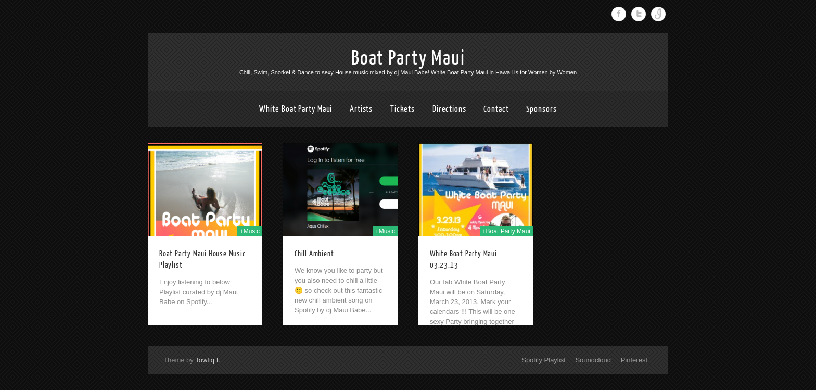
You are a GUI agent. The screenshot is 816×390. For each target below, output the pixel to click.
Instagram (658, 14)
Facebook (618, 14)
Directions (449, 109)
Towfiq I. (207, 360)
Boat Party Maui (408, 58)
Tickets (402, 109)
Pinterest (634, 360)
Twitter (638, 14)
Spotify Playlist (543, 360)
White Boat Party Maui (295, 109)
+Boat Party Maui (506, 231)
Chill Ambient (314, 253)
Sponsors (541, 109)
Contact (495, 109)
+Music (250, 231)
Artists (361, 109)
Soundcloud (593, 360)
